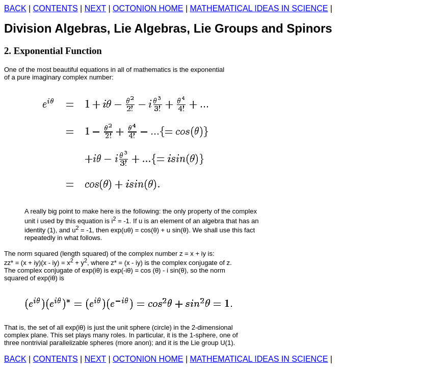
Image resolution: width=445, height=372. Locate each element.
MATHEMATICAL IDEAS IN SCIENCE (259, 8)
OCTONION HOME (148, 8)
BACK (15, 8)
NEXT (95, 8)
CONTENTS (55, 8)
